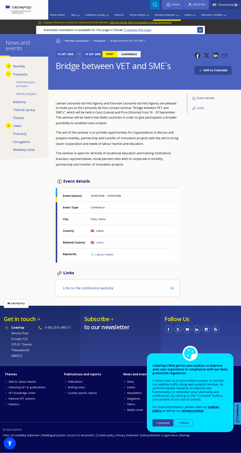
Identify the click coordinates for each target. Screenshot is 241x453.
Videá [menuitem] (17, 126)
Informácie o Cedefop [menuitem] (211, 15)
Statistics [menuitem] (119, 15)
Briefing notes (76, 387)
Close (200, 30)
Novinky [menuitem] (19, 66)
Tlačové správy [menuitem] (24, 110)
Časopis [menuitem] (18, 118)
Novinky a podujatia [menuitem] (165, 15)
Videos (131, 404)
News (130, 381)
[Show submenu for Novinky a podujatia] (177, 15)
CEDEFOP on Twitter (178, 329)
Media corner (135, 410)
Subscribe (96, 319)
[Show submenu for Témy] (78, 15)
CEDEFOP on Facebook (168, 329)
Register (199, 4)
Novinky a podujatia (77, 40)
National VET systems (21, 398)
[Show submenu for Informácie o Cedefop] (224, 15)
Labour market (104, 254)
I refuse (183, 422)
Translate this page (137, 30)
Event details (206, 98)
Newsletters (134, 393)
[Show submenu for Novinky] (8, 66)
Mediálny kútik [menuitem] (24, 150)
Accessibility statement (26, 435)
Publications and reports (82, 374)
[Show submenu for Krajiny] (193, 15)
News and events (136, 374)
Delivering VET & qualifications (27, 387)
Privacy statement (128, 435)
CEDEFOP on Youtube (187, 329)
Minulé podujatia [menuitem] (26, 94)
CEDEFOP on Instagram (206, 329)
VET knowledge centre (22, 393)
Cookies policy (105, 435)
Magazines (133, 398)
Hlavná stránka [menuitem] (57, 15)
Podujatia (99, 40)
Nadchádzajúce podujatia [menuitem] (25, 84)
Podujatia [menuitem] (20, 74)
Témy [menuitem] (73, 15)
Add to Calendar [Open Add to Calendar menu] (215, 70)
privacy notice (192, 411)
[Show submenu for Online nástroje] (147, 15)
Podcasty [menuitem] (20, 134)
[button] (197, 55)
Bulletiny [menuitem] (19, 102)
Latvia (100, 242)
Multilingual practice (54, 435)
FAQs (6, 435)
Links (200, 108)
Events (131, 387)
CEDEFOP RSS (215, 329)
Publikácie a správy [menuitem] (95, 15)
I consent (162, 423)
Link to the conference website (88, 288)
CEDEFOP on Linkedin (197, 329)
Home (58, 40)
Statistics (13, 404)
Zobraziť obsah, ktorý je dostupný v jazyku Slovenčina (140, 22)
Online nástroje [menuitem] (137, 15)
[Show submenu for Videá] (8, 125)
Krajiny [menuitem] (188, 15)
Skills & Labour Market (22, 381)
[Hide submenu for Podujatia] (8, 74)
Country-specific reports (82, 393)
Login (175, 4)
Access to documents (81, 435)
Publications (75, 381)
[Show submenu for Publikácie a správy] (107, 15)
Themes (11, 374)
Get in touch (20, 319)
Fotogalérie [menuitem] (21, 142)
